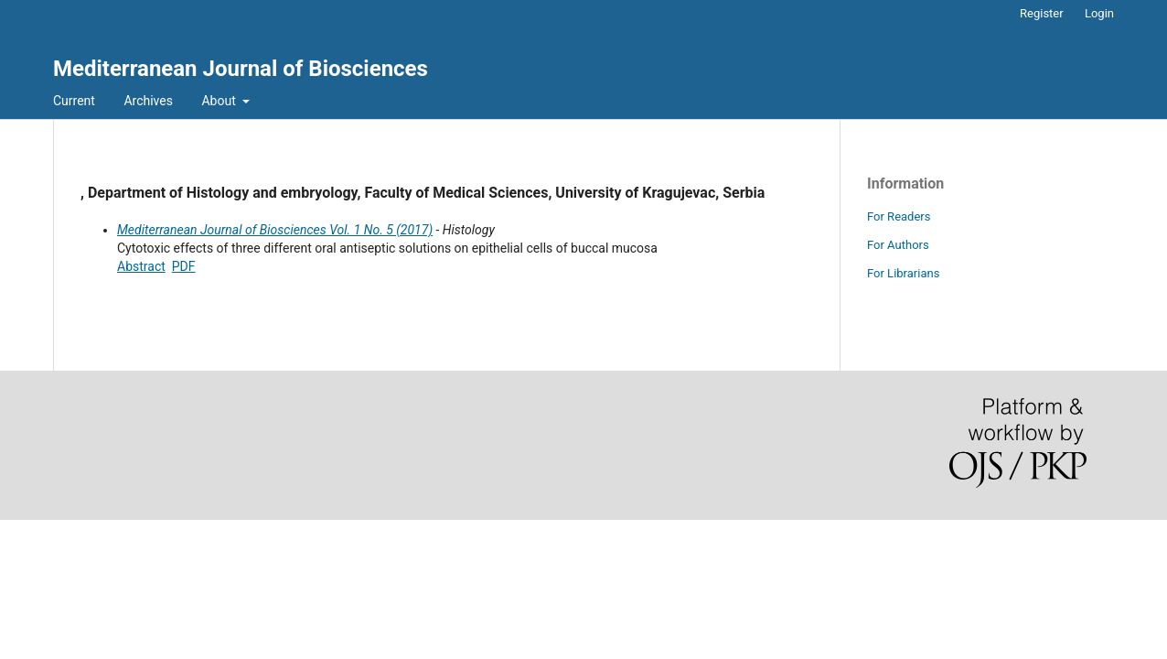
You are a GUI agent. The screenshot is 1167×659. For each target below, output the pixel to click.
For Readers (899, 216)
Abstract (141, 266)
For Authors (898, 245)
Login (1099, 13)
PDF (184, 266)
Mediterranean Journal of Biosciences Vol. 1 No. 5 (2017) (275, 229)
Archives (148, 100)
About (220, 100)
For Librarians (903, 273)
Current (74, 100)
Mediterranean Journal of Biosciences (240, 68)
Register (1042, 13)
